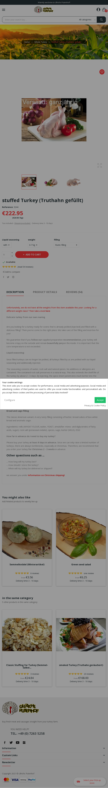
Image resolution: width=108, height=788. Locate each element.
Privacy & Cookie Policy (95, 405)
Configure (9, 400)
